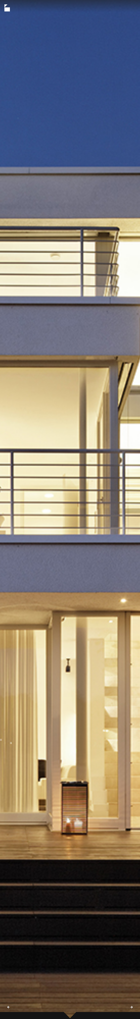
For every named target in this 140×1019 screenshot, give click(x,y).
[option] (70, 509)
